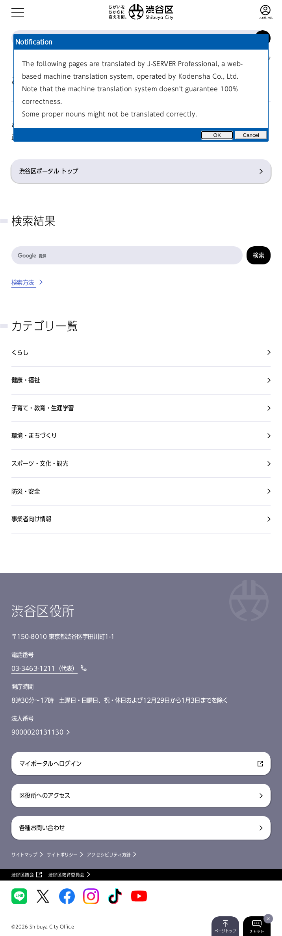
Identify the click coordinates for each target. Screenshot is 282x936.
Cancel (251, 135)
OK (217, 135)
